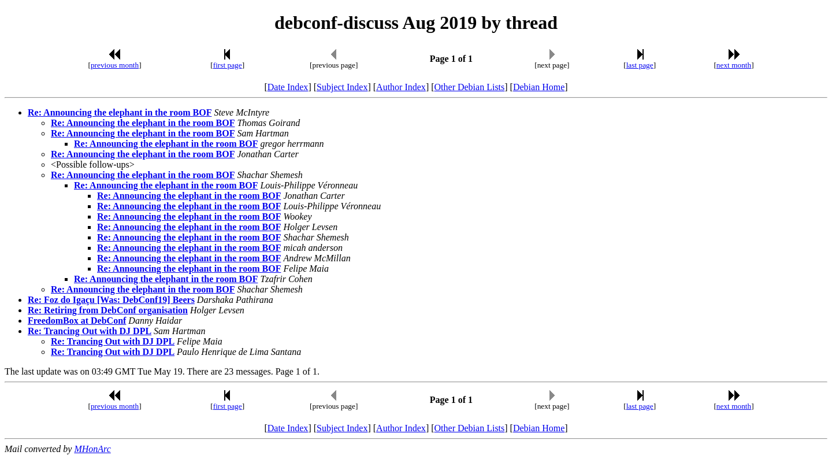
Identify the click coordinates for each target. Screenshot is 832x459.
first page (227, 65)
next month (733, 65)
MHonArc (92, 449)
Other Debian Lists (469, 87)
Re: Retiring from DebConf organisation (108, 310)
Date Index (288, 87)
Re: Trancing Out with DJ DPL (89, 331)
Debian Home (538, 87)
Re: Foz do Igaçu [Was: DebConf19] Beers (111, 300)
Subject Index (342, 87)
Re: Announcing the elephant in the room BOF (119, 112)
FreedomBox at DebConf (77, 320)
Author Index (401, 87)
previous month (115, 65)
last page (639, 65)
